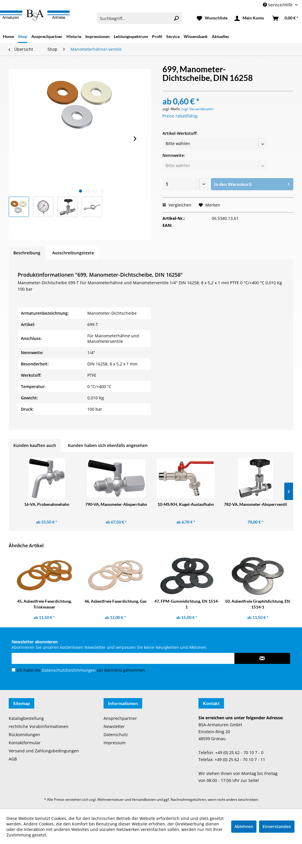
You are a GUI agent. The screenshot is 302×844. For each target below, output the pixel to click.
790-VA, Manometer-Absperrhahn (116, 504)
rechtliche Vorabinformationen (38, 726)
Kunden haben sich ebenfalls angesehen (108, 445)
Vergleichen (176, 205)
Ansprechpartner (120, 718)
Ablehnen (243, 826)
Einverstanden (277, 826)
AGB (13, 759)
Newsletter (114, 726)
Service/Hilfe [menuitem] (278, 5)
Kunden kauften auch (34, 445)
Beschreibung (26, 253)
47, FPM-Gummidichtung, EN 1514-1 (186, 604)
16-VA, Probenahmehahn (46, 504)
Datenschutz (116, 734)
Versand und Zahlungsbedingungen (44, 751)
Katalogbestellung (26, 718)
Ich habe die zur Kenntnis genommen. (81, 670)
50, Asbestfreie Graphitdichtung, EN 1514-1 (257, 604)
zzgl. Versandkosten (197, 108)
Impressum (115, 742)
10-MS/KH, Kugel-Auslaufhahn (186, 504)
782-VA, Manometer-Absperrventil (255, 504)
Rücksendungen (24, 734)
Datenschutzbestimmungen (69, 670)
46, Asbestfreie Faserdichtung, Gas (115, 601)
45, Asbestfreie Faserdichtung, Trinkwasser (44, 604)
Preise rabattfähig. (180, 116)
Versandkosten (144, 799)
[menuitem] (139, 18)
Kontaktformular (25, 742)
